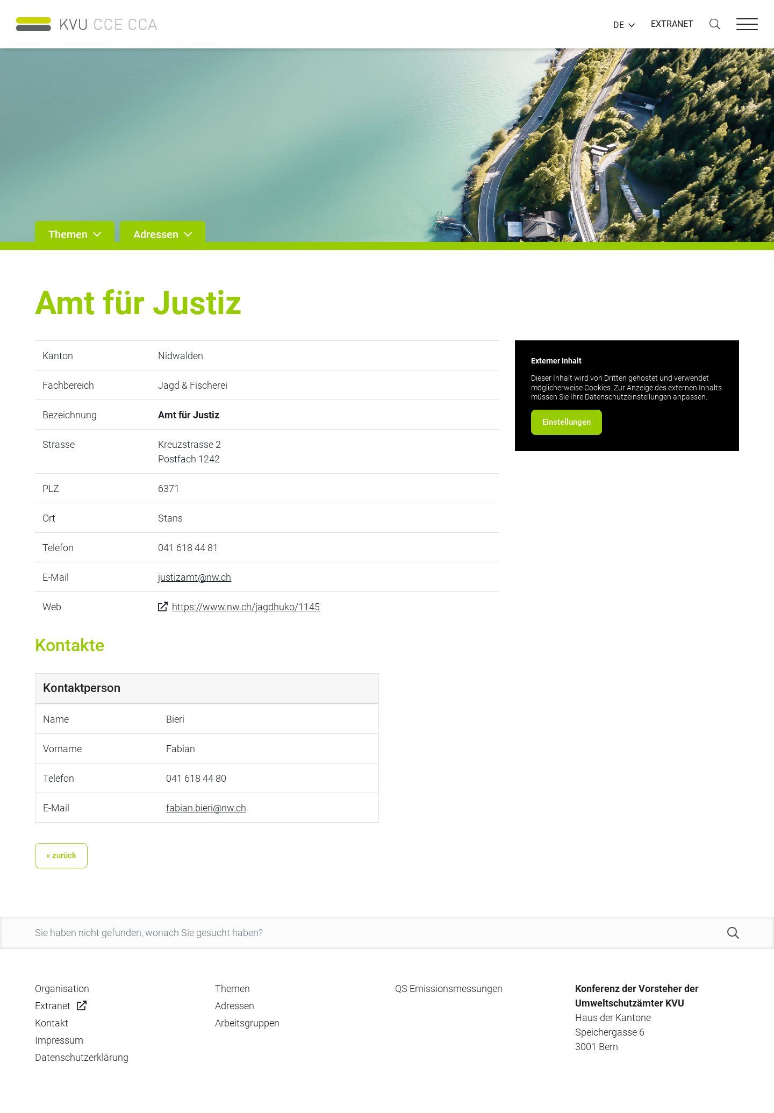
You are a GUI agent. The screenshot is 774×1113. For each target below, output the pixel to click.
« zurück (61, 855)
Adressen (234, 1005)
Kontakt (51, 1023)
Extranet (52, 1005)
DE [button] (618, 25)
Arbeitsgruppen (247, 1023)
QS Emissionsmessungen (449, 988)
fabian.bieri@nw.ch (206, 808)
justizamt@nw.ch (194, 577)
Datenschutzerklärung (81, 1057)
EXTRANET (672, 24)
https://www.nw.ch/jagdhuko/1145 (246, 606)
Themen (232, 988)
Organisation (62, 988)
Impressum (59, 1040)
